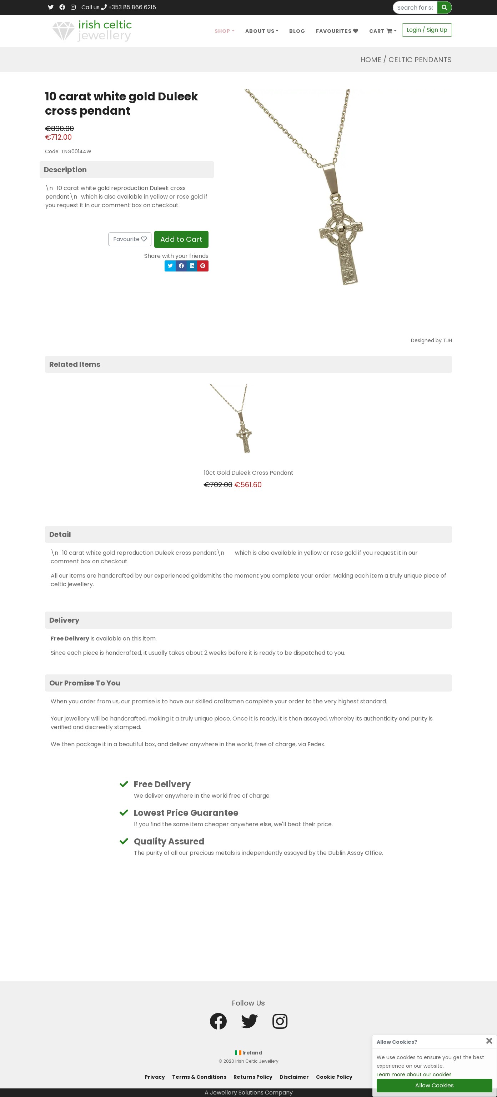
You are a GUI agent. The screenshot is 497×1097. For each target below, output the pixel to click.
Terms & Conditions (199, 1077)
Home (370, 60)
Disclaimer (294, 1077)
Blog (297, 31)
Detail (60, 534)
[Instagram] (73, 7)
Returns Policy (253, 1077)
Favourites (337, 31)
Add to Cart (181, 239)
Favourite (130, 239)
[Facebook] (62, 7)
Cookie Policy (334, 1077)
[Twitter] (51, 7)
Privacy (155, 1077)
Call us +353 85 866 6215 (118, 7)
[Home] (92, 30)
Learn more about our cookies (414, 1074)
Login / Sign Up (427, 30)
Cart (380, 31)
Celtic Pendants (420, 60)
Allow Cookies (434, 1085)
